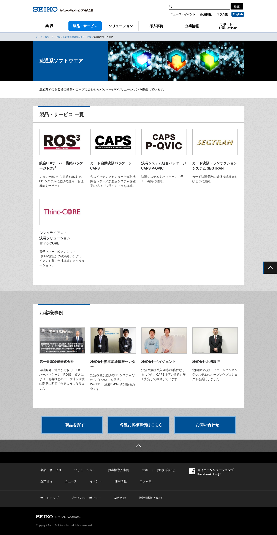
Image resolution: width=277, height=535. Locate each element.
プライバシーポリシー (86, 498)
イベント (96, 481)
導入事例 (156, 26)
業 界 (49, 26)
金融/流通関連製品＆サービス (76, 37)
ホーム (39, 37)
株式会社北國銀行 (206, 362)
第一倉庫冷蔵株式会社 (56, 362)
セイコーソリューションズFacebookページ (211, 472)
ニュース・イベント (182, 14)
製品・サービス (85, 26)
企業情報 (192, 26)
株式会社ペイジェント (158, 362)
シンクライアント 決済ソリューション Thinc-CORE (54, 238)
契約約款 (120, 498)
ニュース (71, 481)
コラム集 (222, 14)
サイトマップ (49, 498)
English (238, 14)
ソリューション (121, 26)
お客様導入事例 (118, 470)
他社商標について (151, 498)
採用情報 (206, 14)
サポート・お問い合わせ (227, 26)
